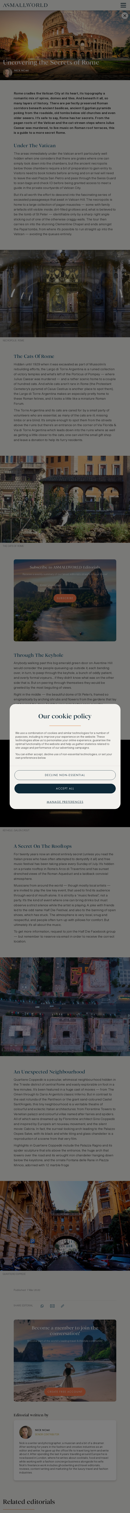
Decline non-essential (65, 775)
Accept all (65, 788)
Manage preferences (65, 802)
